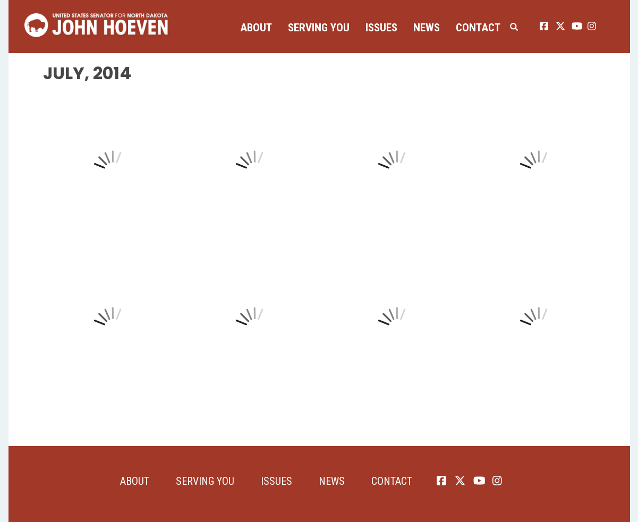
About (256, 27)
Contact (478, 27)
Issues (381, 27)
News (426, 27)
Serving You (319, 27)
